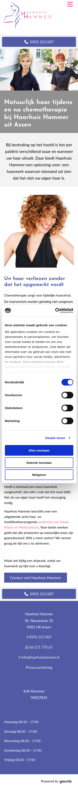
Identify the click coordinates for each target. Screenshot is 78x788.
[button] (39, 42)
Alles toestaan (39, 450)
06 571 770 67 (41, 647)
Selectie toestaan (39, 462)
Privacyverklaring (39, 667)
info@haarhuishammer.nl (40, 657)
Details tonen (55, 437)
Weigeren (39, 475)
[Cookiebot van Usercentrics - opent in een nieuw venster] (55, 310)
